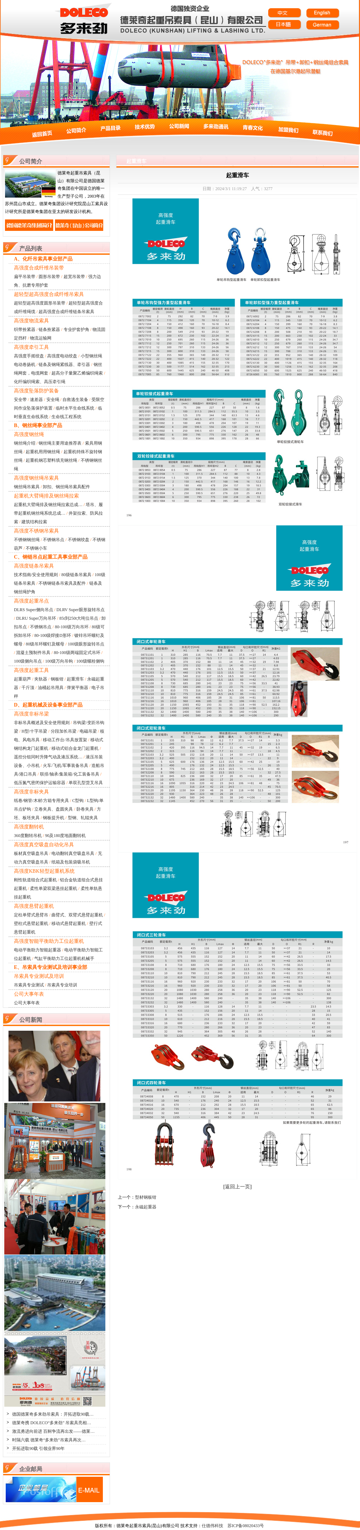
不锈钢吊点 (53, 539)
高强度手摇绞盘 (29, 355)
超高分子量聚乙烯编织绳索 (77, 373)
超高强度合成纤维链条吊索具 (66, 311)
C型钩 (78, 800)
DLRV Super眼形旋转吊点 (80, 609)
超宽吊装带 (74, 276)
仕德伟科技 (212, 1525)
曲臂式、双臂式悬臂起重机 (77, 914)
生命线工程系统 (66, 416)
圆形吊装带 (49, 276)
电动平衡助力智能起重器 (37, 949)
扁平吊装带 (24, 276)
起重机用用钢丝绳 (43, 451)
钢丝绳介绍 (24, 443)
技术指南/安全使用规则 (36, 574)
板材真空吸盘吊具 (31, 853)
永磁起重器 (145, 1206)
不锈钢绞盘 (78, 539)
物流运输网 (40, 338)
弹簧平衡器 (77, 687)
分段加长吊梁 (63, 731)
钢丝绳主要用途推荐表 (60, 443)
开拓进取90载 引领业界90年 (38, 1448)
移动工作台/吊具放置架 (65, 739)
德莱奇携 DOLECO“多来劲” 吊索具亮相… (51, 1422)
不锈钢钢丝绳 (27, 539)
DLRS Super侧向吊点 (33, 609)
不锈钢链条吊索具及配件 (62, 583)
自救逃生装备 (75, 399)
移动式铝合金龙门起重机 (75, 748)
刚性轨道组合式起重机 (35, 879)
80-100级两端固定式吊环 (77, 652)
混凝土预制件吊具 (33, 652)
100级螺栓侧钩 (90, 661)
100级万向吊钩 (59, 661)
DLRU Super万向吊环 (36, 618)
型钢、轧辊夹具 (83, 817)
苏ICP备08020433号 (246, 1525)
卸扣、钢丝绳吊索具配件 (66, 486)
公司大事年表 (27, 1002)
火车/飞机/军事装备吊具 (65, 765)
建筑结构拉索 (34, 521)
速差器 (36, 399)
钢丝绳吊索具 (27, 486)
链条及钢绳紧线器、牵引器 (64, 364)
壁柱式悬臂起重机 (31, 923)
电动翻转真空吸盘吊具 (72, 853)
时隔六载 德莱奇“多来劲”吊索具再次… (49, 1439)
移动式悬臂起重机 (68, 923)
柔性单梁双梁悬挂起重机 (53, 888)
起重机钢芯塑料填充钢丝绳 (51, 460)
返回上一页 (237, 1186)
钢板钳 (57, 679)
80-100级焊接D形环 (52, 635)
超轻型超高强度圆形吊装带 (39, 303)
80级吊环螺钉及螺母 (45, 644)
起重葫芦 (22, 679)
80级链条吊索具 (76, 574)
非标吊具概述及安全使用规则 (42, 722)
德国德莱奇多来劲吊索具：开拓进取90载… (53, 1414)
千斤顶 (27, 687)
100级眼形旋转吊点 (86, 644)
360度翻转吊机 (28, 835)
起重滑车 (75, 679)
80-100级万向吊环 (72, 626)
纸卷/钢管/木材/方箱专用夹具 (41, 800)
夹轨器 (40, 679)
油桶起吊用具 (51, 687)
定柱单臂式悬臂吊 (31, 914)
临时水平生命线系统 (75, 408)
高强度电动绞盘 (62, 355)
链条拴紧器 (49, 329)
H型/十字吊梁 (34, 731)
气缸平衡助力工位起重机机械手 (64, 958)
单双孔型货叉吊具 (86, 782)
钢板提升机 (53, 817)
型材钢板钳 (145, 1197)
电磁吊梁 (88, 731)
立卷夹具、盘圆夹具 (53, 809)
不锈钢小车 (36, 548)
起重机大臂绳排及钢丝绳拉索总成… (48, 504)
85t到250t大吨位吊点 (78, 618)
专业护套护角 (76, 329)
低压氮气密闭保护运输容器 (39, 782)
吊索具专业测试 (29, 984)
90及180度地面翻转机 (65, 835)
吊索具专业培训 (62, 984)
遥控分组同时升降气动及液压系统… (48, 756)
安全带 (20, 399)
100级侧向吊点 (28, 661)
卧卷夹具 (85, 809)
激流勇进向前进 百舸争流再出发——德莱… (53, 1431)
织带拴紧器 (24, 329)
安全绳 (52, 399)
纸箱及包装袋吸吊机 (70, 862)
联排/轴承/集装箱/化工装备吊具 (69, 774)
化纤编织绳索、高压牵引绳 (39, 381)
